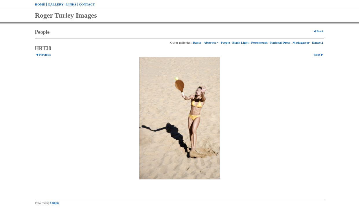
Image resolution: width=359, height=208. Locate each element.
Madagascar (301, 42)
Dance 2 (317, 42)
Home (40, 4)
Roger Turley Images (66, 15)
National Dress (280, 42)
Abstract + (211, 42)
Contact (87, 4)
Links (71, 4)
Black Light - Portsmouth (250, 42)
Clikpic (54, 203)
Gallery (56, 4)
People (225, 42)
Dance (197, 42)
